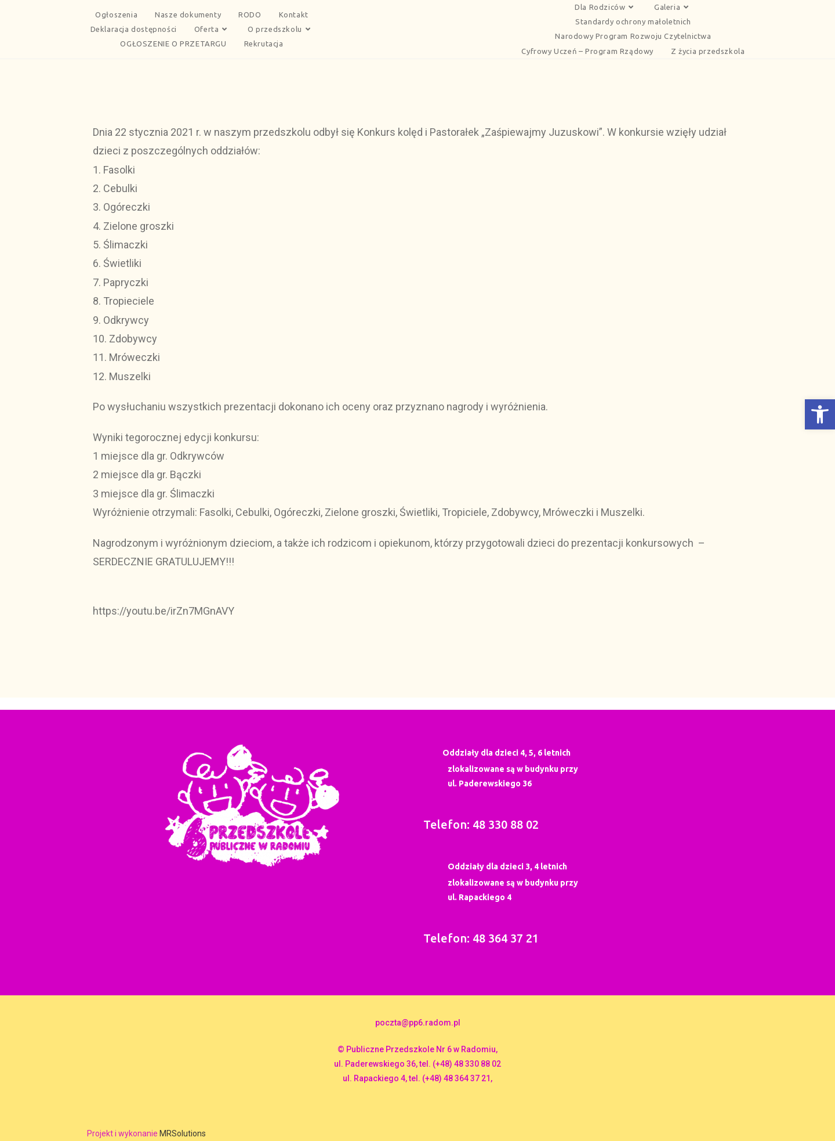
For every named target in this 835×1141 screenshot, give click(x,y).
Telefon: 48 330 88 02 (481, 824)
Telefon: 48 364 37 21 (481, 938)
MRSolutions (182, 1133)
